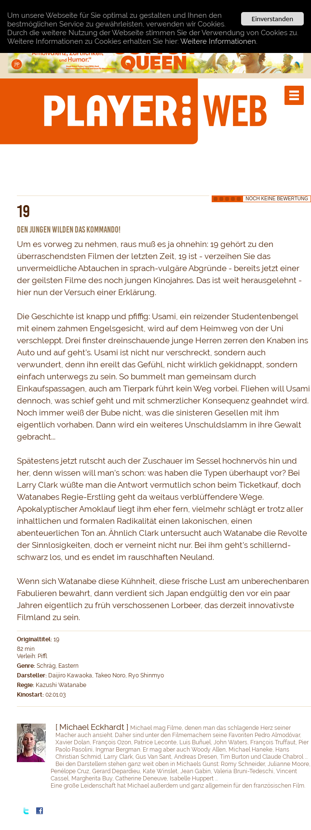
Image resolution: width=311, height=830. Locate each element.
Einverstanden (272, 18)
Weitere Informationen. (218, 41)
